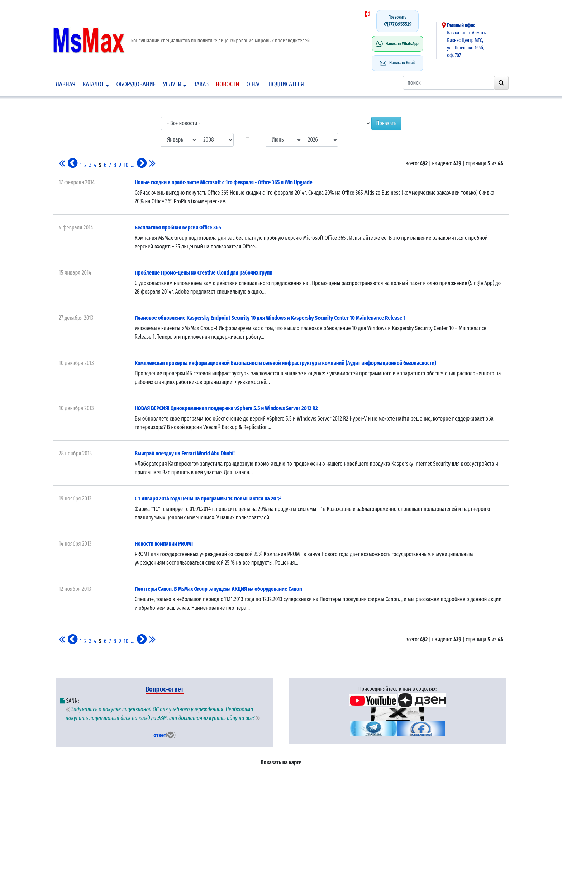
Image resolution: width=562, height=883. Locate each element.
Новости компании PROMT (164, 543)
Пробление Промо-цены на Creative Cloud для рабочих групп (204, 272)
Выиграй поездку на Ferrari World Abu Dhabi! (185, 453)
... (132, 165)
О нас (254, 84)
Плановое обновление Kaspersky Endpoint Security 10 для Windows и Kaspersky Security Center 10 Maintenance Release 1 (270, 317)
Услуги (174, 84)
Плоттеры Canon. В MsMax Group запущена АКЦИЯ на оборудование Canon (218, 588)
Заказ (201, 84)
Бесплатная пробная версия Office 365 (178, 227)
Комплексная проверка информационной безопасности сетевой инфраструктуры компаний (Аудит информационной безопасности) (285, 363)
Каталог (96, 84)
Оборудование (136, 84)
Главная (64, 84)
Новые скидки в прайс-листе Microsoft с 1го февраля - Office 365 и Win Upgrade (224, 182)
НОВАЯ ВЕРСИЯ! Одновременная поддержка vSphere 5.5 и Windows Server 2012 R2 (226, 408)
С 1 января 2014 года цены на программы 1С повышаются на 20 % (208, 498)
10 (126, 165)
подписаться (286, 84)
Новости (227, 84)
